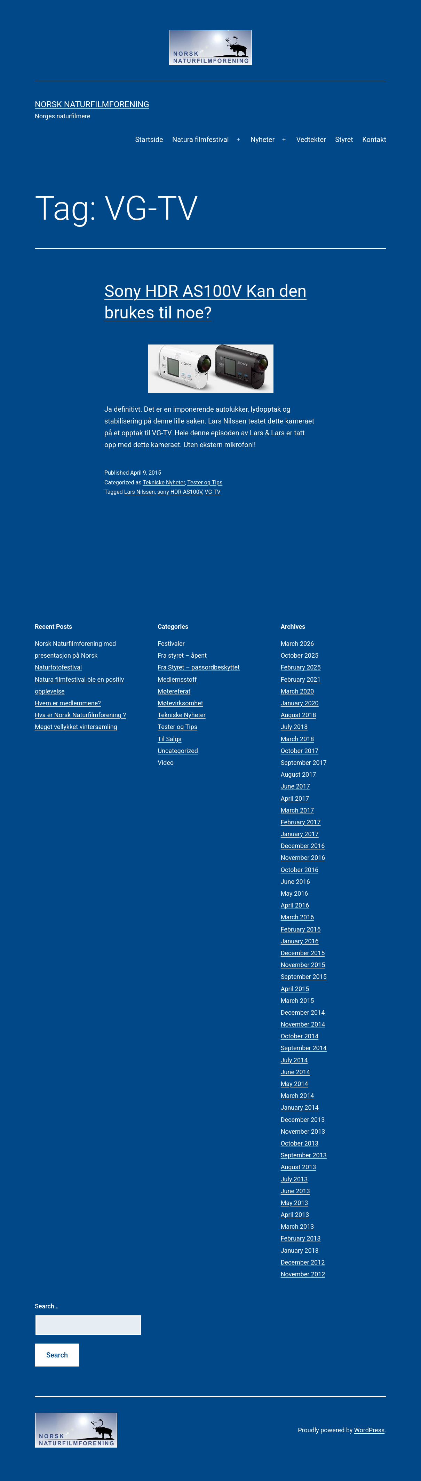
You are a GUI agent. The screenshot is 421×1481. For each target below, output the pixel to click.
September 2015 (304, 976)
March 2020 (297, 691)
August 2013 (298, 1167)
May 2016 (294, 893)
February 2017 (301, 822)
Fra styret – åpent (182, 655)
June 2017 (295, 786)
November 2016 (303, 857)
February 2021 (301, 679)
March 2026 (297, 643)
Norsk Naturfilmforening (92, 104)
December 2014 (303, 1012)
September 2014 (304, 1048)
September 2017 (304, 762)
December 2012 (303, 1262)
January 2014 (300, 1107)
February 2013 (301, 1238)
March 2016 (297, 917)
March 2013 (297, 1226)
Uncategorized (178, 750)
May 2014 (294, 1083)
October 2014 (299, 1036)
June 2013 (295, 1191)
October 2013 (299, 1143)
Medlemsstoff (177, 679)
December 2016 (303, 845)
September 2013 (304, 1155)
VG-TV (212, 492)
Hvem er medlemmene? (68, 703)
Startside (149, 139)
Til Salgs (169, 739)
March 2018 (297, 739)
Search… (47, 1306)
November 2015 (303, 964)
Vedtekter (311, 139)
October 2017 (299, 750)
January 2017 (300, 834)
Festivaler (171, 643)
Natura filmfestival (200, 139)
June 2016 (295, 881)
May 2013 (294, 1202)
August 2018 (298, 715)
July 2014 (294, 1060)
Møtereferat (174, 691)
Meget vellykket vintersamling (76, 726)
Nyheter (263, 139)
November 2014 (303, 1024)
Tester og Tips (204, 482)
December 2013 (303, 1119)
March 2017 (297, 810)
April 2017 (295, 798)
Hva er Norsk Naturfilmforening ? (80, 715)
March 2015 (297, 1000)
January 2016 (300, 941)
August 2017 (298, 774)
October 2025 (299, 655)
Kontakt (374, 139)
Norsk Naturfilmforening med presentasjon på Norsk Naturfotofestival (75, 655)
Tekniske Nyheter (164, 482)
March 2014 (297, 1095)
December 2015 (303, 953)
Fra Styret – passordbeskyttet (199, 667)
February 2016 (301, 929)
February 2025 (301, 667)
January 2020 (300, 703)
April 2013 (295, 1214)
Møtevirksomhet (180, 703)
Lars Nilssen (139, 492)
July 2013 (294, 1179)
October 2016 (299, 869)
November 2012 (303, 1274)
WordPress (369, 1430)
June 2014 (295, 1072)
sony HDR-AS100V (179, 492)
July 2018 (294, 726)
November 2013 (303, 1131)
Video (166, 762)
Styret (344, 139)
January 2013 (300, 1250)
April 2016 (295, 905)
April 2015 (295, 988)
